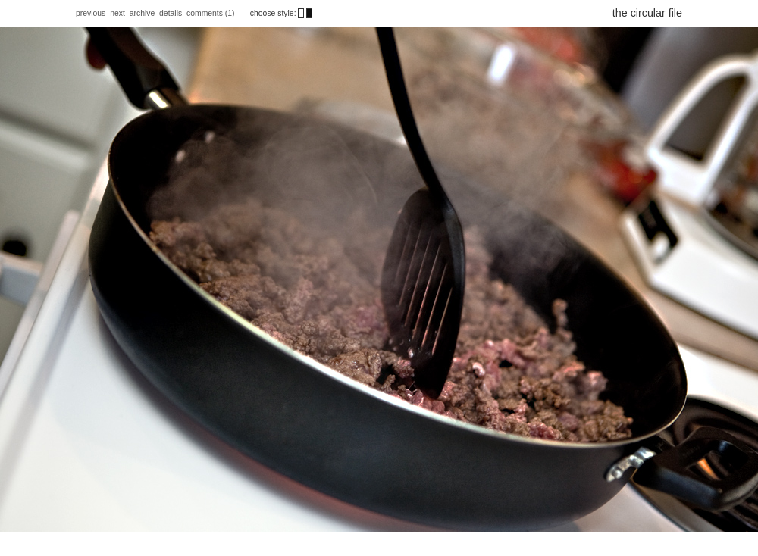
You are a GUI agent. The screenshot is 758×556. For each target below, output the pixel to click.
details (170, 13)
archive (142, 13)
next (117, 13)
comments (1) (211, 13)
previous (90, 13)
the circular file (647, 13)
